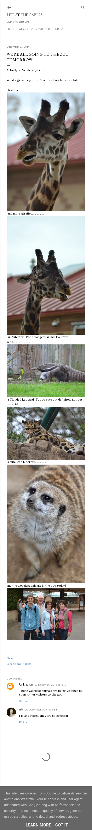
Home (12, 29)
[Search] (82, 6)
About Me (27, 29)
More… (61, 29)
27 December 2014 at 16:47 (51, 684)
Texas (28, 663)
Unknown (26, 684)
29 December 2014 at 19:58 (41, 709)
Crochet (45, 29)
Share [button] (10, 658)
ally (21, 709)
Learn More (38, 825)
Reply (23, 700)
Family (19, 663)
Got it (61, 825)
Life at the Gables (24, 14)
